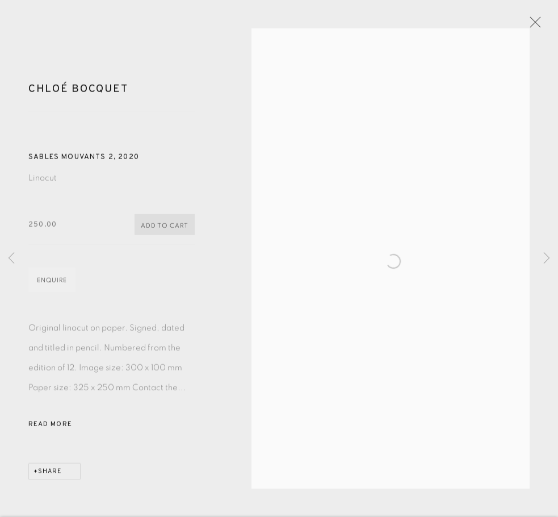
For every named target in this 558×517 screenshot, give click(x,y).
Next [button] (546, 259)
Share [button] (50, 477)
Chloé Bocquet (78, 94)
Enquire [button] (52, 286)
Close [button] (537, 25)
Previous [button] (11, 259)
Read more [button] (50, 430)
